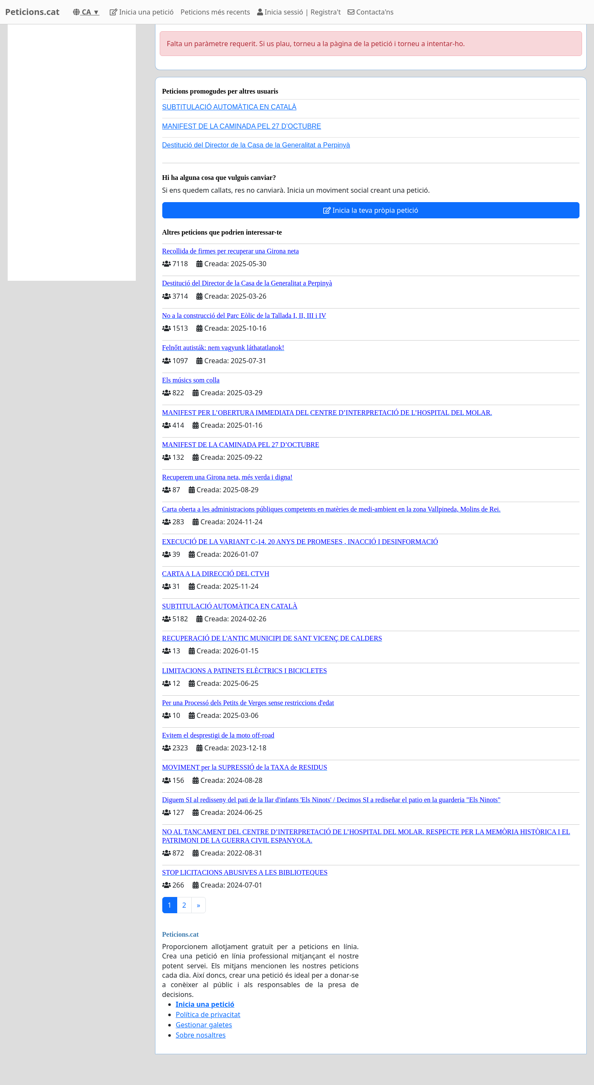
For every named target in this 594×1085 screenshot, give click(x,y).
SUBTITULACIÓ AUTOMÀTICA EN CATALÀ (229, 107)
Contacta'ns (371, 12)
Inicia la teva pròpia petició (370, 210)
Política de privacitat (208, 1014)
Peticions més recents (215, 12)
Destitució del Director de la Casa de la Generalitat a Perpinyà (256, 145)
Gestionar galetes (204, 1024)
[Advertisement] (72, 152)
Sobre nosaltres (201, 1035)
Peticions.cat (32, 12)
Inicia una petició (142, 12)
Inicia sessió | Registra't (299, 12)
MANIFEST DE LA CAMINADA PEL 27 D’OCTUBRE (242, 126)
